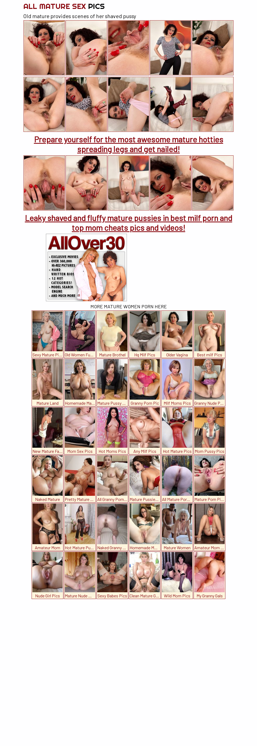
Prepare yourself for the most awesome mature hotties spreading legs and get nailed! (128, 144)
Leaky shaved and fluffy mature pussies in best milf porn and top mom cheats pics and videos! (128, 222)
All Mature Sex (64, 6)
